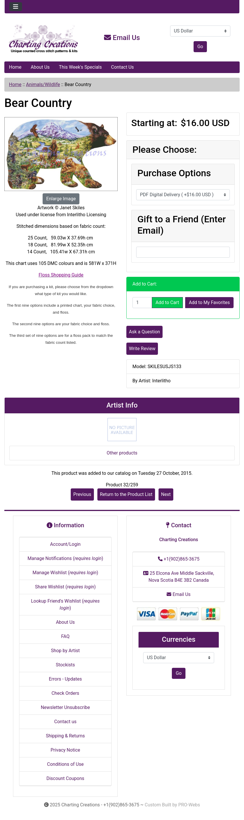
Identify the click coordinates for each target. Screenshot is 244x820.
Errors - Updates (65, 679)
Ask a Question (144, 331)
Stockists (65, 665)
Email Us (122, 38)
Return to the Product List (126, 494)
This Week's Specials (80, 67)
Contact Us (122, 67)
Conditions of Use (65, 764)
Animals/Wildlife (43, 84)
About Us (40, 67)
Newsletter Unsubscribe (65, 707)
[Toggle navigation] (15, 6)
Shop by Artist (65, 650)
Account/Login (65, 544)
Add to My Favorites (209, 302)
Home (15, 67)
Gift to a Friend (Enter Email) (181, 225)
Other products (122, 453)
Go (200, 46)
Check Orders (65, 693)
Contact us (65, 721)
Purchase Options (174, 173)
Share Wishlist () (65, 587)
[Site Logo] (44, 38)
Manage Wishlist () (65, 572)
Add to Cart (167, 302)
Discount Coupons (65, 778)
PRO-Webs (189, 805)
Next (166, 494)
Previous (82, 494)
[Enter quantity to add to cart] (142, 302)
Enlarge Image (61, 198)
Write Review (142, 348)
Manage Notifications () (65, 558)
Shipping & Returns (65, 736)
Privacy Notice (65, 750)
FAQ (65, 636)
